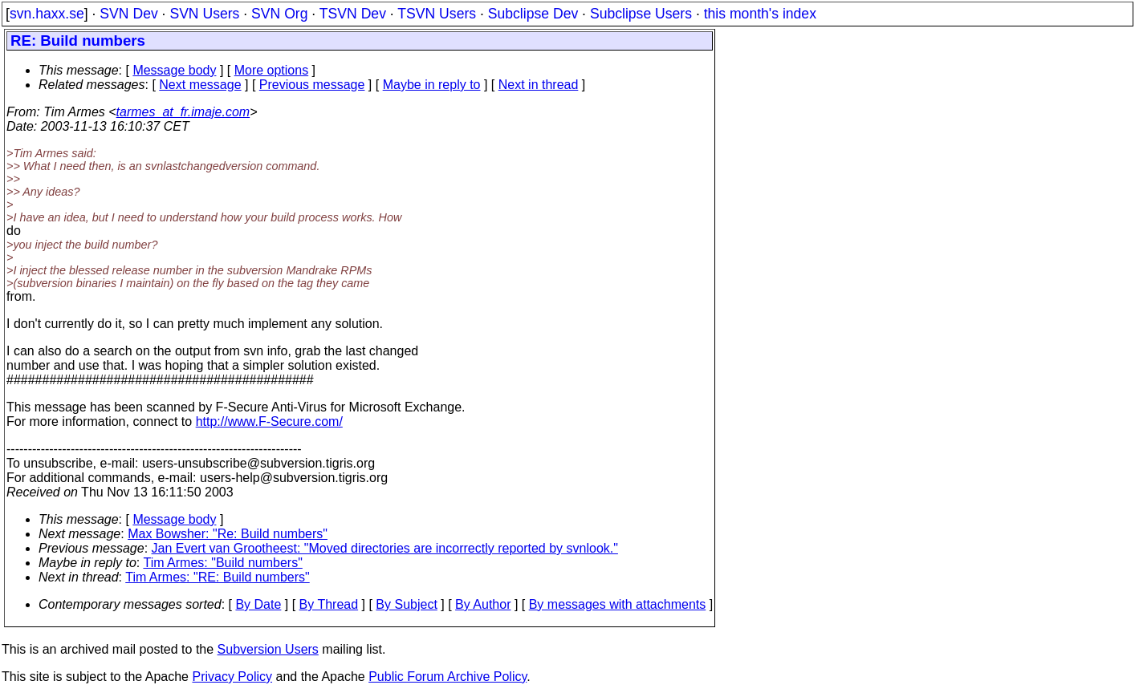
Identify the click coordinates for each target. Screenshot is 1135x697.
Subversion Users (268, 649)
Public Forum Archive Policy (447, 676)
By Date (258, 604)
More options (271, 70)
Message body (174, 70)
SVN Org (279, 14)
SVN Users (204, 14)
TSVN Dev (352, 14)
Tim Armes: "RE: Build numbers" (217, 577)
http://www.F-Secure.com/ (269, 421)
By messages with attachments (617, 604)
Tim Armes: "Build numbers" (222, 562)
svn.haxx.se (47, 14)
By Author (483, 604)
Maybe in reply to (432, 84)
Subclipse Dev (533, 14)
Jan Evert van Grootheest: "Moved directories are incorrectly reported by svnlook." (385, 548)
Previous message (312, 84)
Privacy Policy (232, 676)
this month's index (760, 14)
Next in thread (538, 84)
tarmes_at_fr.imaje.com (183, 112)
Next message (200, 84)
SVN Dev (128, 14)
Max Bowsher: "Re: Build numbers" (227, 534)
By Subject (406, 604)
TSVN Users (436, 14)
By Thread (329, 604)
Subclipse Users (641, 14)
